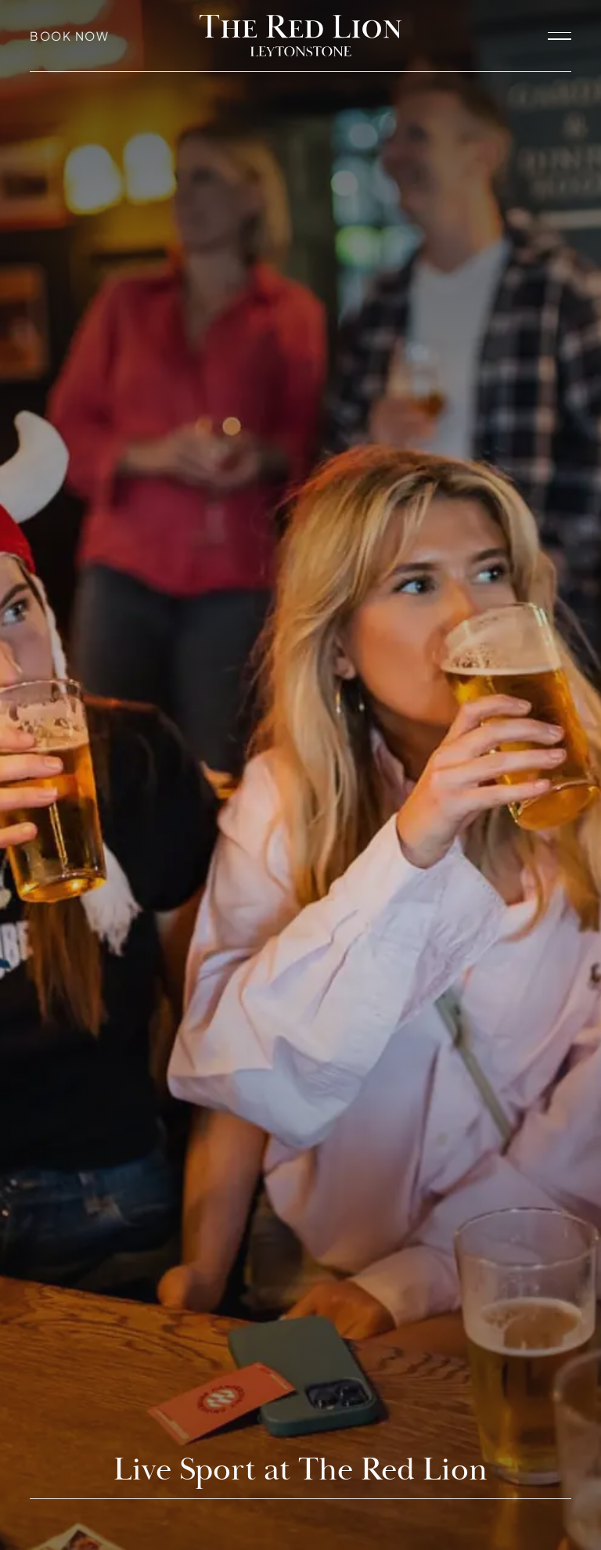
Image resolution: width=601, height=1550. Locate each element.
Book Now (69, 35)
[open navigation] (559, 35)
